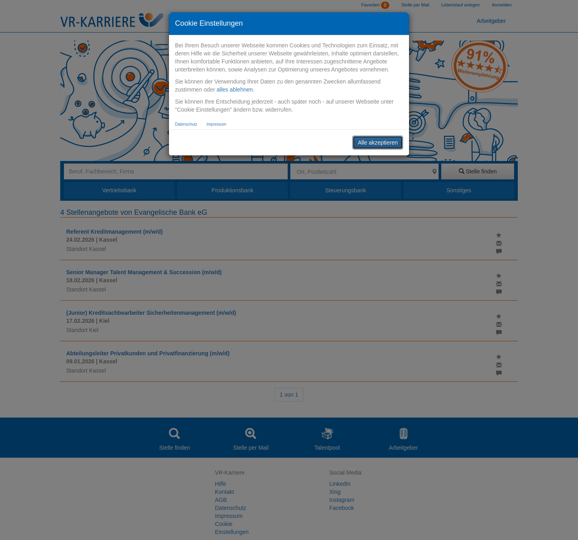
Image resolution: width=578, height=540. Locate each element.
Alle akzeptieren (378, 142)
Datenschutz (186, 124)
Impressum (216, 124)
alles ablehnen (234, 89)
